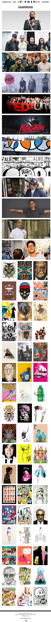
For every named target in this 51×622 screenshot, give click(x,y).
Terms (29, 618)
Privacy (22, 618)
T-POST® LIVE (36, 2)
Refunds (25, 618)
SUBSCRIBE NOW (6, 2)
